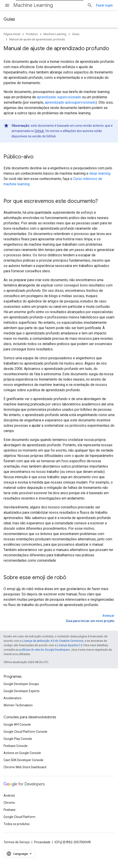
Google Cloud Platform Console (25, 731)
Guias (9, 19)
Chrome (9, 802)
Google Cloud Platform (19, 817)
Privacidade (42, 842)
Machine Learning (33, 5)
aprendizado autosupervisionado (70, 102)
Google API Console (17, 724)
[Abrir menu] (7, 5)
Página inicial (12, 34)
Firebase (10, 810)
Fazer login (104, 5)
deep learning (99, 173)
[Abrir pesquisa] (89, 5)
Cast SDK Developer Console (23, 760)
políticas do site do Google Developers (44, 649)
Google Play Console (18, 739)
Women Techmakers (18, 705)
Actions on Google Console (22, 753)
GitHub (39, 131)
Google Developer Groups (21, 684)
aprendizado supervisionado (59, 97)
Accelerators (13, 698)
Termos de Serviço (17, 842)
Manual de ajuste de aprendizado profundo (37, 39)
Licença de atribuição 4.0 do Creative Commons (52, 640)
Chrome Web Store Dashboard (25, 767)
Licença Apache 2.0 (69, 645)
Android (9, 795)
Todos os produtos (17, 824)
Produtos (32, 34)
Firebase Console (16, 746)
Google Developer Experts (22, 691)
